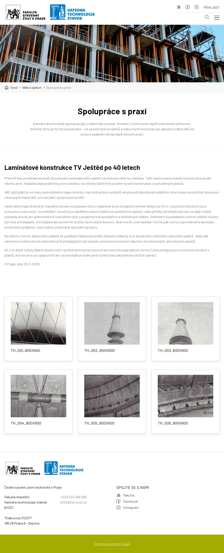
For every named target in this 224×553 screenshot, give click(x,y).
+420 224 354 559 (73, 497)
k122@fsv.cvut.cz (73, 502)
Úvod (11, 87)
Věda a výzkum (32, 87)
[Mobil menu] (217, 17)
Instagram (196, 7)
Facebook (188, 7)
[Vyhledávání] (207, 17)
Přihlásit (211, 7)
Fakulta (179, 7)
